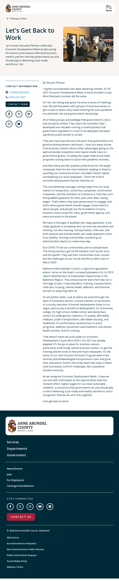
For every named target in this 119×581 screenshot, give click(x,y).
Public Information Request (22, 557)
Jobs (9, 477)
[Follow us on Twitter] (18, 116)
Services (13, 445)
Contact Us (21, 519)
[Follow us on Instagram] (9, 126)
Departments (17, 451)
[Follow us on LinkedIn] (28, 116)
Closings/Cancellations (20, 488)
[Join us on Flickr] (49, 509)
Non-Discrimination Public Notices (25, 551)
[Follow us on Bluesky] (18, 126)
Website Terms (15, 569)
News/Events (15, 471)
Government (16, 458)
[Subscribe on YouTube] (40, 509)
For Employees (15, 482)
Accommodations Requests (21, 545)
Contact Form (18, 106)
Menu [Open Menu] (109, 10)
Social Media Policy (17, 563)
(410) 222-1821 (17, 99)
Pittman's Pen (18, 18)
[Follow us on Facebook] (9, 116)
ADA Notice (13, 540)
